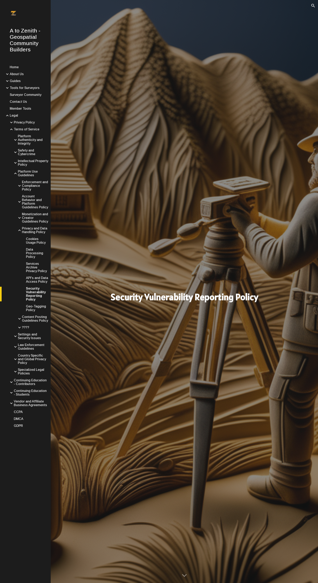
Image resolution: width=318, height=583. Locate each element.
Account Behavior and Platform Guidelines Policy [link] (35, 202)
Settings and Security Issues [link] (29, 336)
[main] (184, 297)
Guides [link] (15, 81)
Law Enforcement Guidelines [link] (31, 346)
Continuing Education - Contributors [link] (30, 382)
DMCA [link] (18, 419)
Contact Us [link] (18, 101)
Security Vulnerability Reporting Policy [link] (36, 294)
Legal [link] (14, 115)
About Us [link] (17, 74)
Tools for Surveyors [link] (25, 88)
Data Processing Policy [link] (34, 253)
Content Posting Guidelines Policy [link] (35, 318)
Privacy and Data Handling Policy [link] (34, 230)
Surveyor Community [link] (25, 94)
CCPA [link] (18, 412)
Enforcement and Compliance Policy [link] (35, 185)
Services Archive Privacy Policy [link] (36, 267)
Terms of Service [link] (26, 129)
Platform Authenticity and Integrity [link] (30, 139)
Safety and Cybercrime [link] (26, 152)
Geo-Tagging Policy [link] (36, 308)
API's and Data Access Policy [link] (37, 279)
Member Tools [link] (20, 108)
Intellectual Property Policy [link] (33, 162)
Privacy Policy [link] (24, 122)
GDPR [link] (18, 425)
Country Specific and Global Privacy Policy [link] (32, 359)
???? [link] (25, 327)
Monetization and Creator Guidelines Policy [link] (35, 217)
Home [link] (14, 67)
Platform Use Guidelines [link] (28, 173)
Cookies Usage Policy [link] (36, 240)
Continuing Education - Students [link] (30, 392)
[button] (313, 6)
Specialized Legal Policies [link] (31, 371)
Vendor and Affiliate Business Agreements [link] (30, 403)
